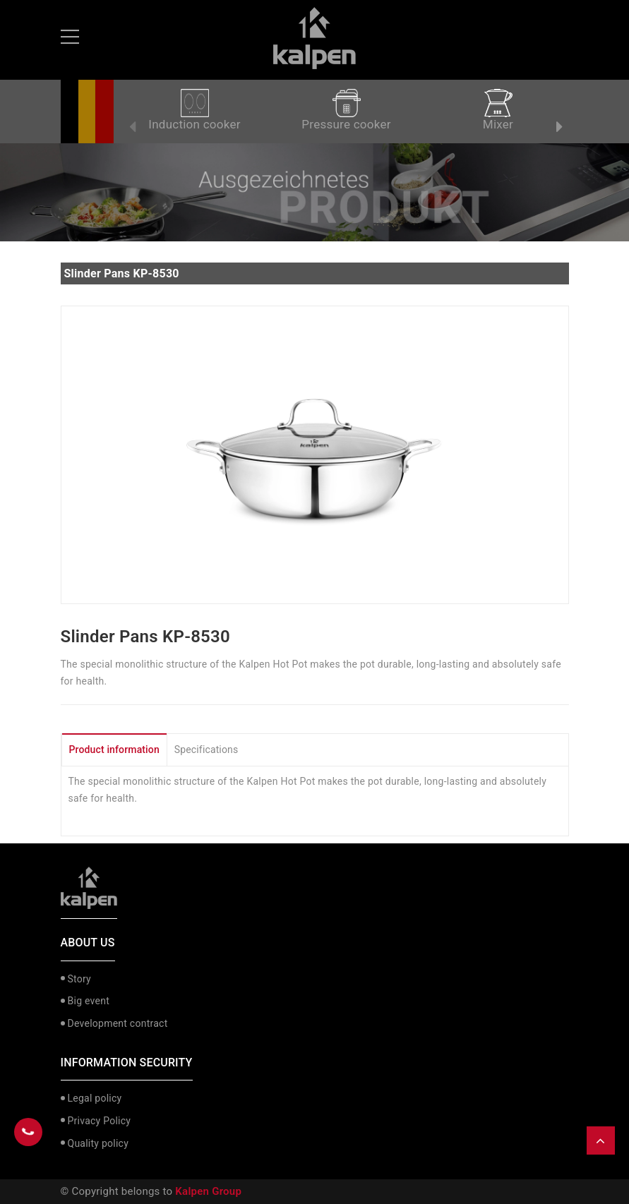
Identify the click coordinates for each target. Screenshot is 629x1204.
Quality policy (98, 1143)
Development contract (118, 1023)
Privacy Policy (99, 1120)
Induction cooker (194, 110)
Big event (88, 1000)
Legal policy (95, 1098)
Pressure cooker (345, 110)
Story (79, 979)
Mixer (498, 110)
